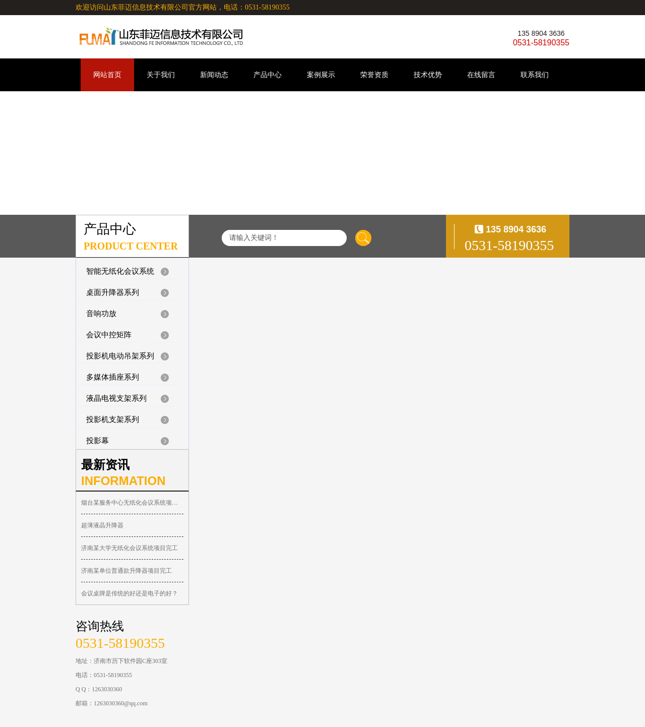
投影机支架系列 (112, 419)
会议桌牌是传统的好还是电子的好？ (129, 593)
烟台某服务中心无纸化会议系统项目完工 (132, 502)
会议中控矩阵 (109, 335)
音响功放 (101, 314)
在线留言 (481, 75)
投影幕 (97, 441)
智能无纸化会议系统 (120, 271)
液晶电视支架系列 (116, 398)
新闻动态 (214, 75)
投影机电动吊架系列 (120, 356)
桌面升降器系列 (112, 292)
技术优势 (428, 75)
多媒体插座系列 (112, 377)
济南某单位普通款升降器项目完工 (126, 570)
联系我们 (535, 75)
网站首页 (107, 75)
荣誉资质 (374, 75)
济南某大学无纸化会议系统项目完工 (129, 548)
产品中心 (267, 75)
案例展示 (321, 75)
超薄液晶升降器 (102, 525)
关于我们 (161, 75)
